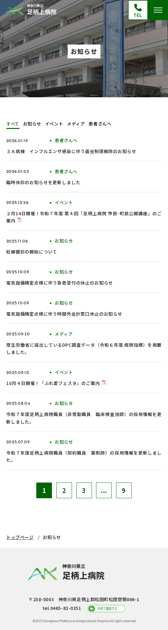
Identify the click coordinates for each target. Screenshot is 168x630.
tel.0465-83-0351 (62, 608)
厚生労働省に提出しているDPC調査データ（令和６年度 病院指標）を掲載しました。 (84, 348)
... (104, 490)
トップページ (19, 537)
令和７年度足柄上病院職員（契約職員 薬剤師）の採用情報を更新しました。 (84, 456)
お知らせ (32, 123)
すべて (12, 123)
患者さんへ (100, 123)
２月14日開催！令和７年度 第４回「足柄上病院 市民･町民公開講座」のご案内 (84, 217)
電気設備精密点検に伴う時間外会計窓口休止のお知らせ (64, 314)
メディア (76, 123)
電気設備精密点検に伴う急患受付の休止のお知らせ (59, 283)
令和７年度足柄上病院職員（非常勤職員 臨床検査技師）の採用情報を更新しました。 (84, 418)
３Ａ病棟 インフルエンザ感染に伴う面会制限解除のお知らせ (71, 151)
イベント (54, 123)
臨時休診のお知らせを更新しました (43, 182)
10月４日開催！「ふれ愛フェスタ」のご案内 (53, 383)
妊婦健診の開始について (31, 251)
